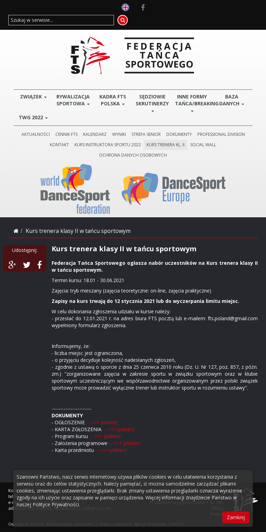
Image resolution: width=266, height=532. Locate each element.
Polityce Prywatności (56, 504)
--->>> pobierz (101, 422)
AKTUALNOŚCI (35, 134)
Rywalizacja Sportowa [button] (73, 100)
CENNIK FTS (66, 134)
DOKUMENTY (179, 134)
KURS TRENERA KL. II (166, 145)
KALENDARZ (95, 134)
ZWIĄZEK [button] (33, 96)
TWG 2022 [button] (33, 117)
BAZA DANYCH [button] (231, 100)
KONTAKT (59, 145)
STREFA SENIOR (146, 134)
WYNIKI (119, 134)
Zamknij (236, 517)
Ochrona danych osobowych (133, 155)
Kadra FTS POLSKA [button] (112, 100)
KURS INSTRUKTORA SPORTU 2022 (107, 145)
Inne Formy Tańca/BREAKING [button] (193, 102)
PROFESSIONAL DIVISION (221, 134)
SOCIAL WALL (203, 145)
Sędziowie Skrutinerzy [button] (152, 102)
